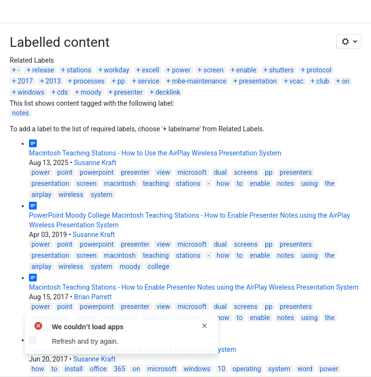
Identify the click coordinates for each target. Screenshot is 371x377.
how (223, 183)
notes (20, 113)
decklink (168, 92)
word (305, 369)
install (74, 369)
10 (222, 369)
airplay (41, 194)
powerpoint (97, 172)
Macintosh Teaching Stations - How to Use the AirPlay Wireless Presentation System (155, 153)
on (345, 81)
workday (116, 70)
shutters (281, 70)
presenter (128, 92)
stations (79, 70)
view (163, 172)
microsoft (191, 172)
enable (246, 70)
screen (213, 70)
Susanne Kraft (95, 163)
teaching (156, 183)
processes (88, 81)
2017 (24, 81)
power (181, 70)
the (330, 183)
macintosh (120, 183)
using (309, 183)
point (65, 172)
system (101, 194)
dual (220, 172)
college (159, 266)
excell (150, 70)
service (148, 81)
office (98, 369)
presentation (258, 81)
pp (121, 81)
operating (246, 369)
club (322, 81)
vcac (296, 81)
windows (30, 92)
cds (62, 92)
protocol (319, 70)
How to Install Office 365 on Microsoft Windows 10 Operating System (132, 349)
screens (245, 172)
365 (120, 369)
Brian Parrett (93, 297)
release (43, 70)
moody (91, 92)
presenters (296, 172)
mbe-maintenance (199, 81)
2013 (52, 81)
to (240, 183)
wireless (70, 194)
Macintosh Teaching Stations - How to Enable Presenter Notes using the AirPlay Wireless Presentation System (193, 287)
